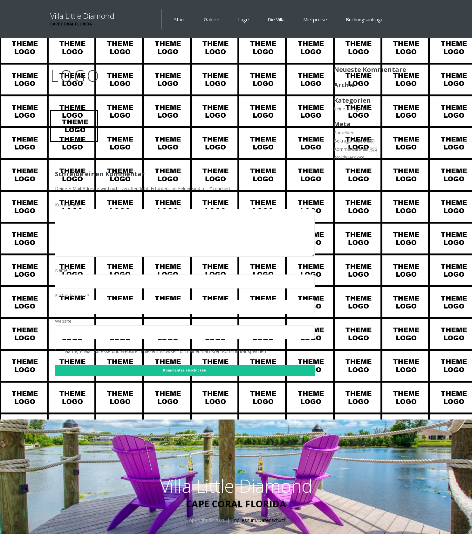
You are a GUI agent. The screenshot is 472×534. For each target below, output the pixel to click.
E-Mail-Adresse (72, 296)
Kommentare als (355, 149)
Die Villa (276, 19)
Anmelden (344, 132)
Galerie (211, 19)
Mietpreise (315, 19)
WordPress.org (349, 157)
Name (63, 270)
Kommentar (67, 205)
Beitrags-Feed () (354, 141)
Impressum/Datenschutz (258, 520)
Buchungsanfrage (365, 19)
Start (179, 19)
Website (63, 321)
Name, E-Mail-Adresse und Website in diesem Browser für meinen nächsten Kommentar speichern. (167, 351)
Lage (243, 19)
